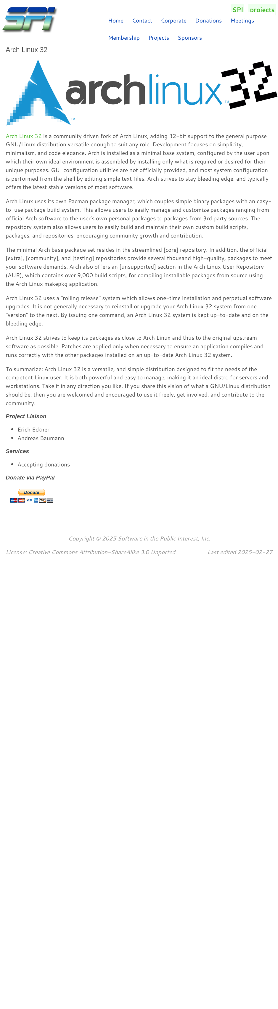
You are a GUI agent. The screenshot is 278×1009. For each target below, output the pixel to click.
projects (262, 9)
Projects (158, 37)
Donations (208, 20)
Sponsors (190, 37)
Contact (142, 20)
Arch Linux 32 (24, 136)
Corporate (174, 20)
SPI (237, 9)
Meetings (242, 20)
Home (115, 20)
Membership (124, 37)
